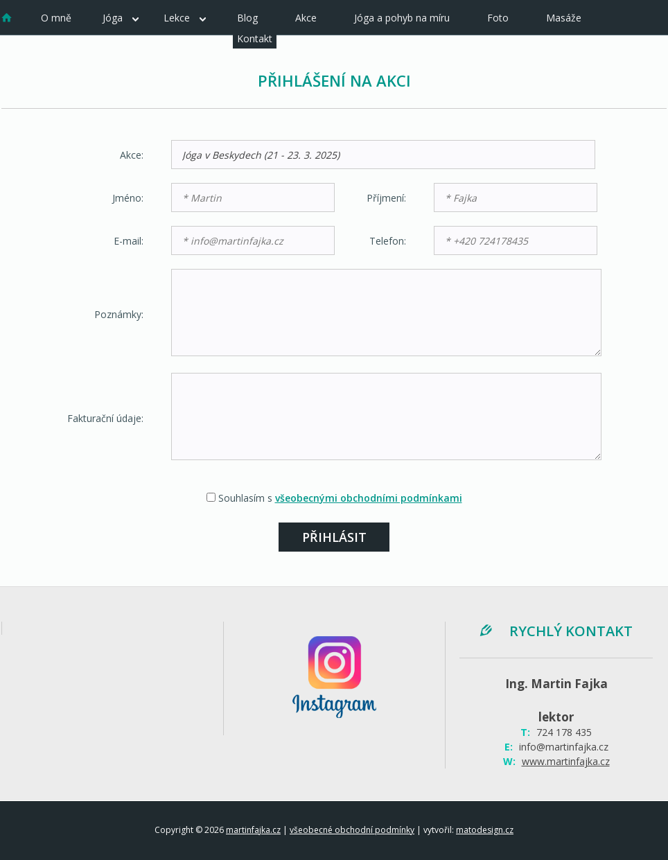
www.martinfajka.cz (566, 761)
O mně (56, 17)
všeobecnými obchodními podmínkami (368, 497)
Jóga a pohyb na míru (402, 17)
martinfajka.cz (253, 830)
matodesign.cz (484, 830)
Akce (306, 17)
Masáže (563, 17)
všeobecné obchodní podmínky (352, 830)
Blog (247, 17)
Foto (498, 17)
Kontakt (254, 38)
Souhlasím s (340, 497)
